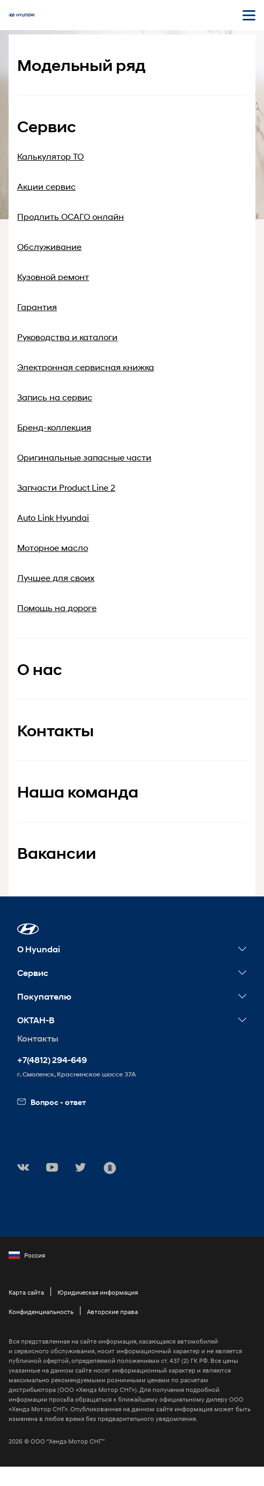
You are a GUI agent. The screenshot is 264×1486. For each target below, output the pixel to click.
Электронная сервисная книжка (85, 367)
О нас (39, 669)
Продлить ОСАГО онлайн (70, 216)
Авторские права (112, 1312)
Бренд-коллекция (54, 427)
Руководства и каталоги (67, 337)
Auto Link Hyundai (53, 517)
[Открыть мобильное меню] (249, 15)
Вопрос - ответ (51, 1102)
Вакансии (56, 853)
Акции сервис (46, 186)
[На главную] (21, 15)
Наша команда (77, 792)
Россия (27, 1255)
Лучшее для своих (55, 577)
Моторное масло (52, 547)
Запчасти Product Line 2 (66, 487)
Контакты (55, 731)
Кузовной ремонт (53, 276)
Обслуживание (49, 246)
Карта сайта (26, 1292)
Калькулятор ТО (50, 156)
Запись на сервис (54, 397)
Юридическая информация (97, 1292)
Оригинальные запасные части (84, 457)
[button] (28, 929)
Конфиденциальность (41, 1312)
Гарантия (37, 306)
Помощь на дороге (57, 607)
